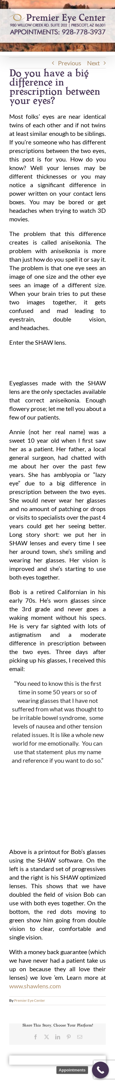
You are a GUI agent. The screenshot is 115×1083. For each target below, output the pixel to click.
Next (93, 63)
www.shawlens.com (35, 986)
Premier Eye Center (29, 1000)
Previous (69, 63)
